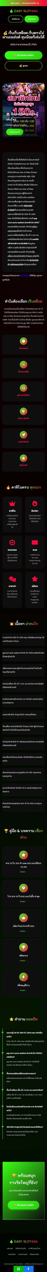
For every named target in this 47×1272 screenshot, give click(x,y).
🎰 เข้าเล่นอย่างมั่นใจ (24, 55)
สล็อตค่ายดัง (20, 1248)
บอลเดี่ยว (12, 1254)
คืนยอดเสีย (34, 1254)
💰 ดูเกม (23, 65)
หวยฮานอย (22, 1254)
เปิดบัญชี (31, 19)
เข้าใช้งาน (16, 19)
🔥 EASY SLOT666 (23, 11)
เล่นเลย (10, 1248)
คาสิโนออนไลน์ (34, 1248)
